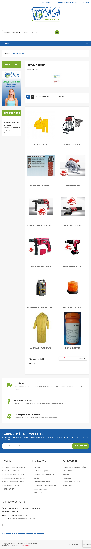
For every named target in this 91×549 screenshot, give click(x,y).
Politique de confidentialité (45, 485)
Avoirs (66, 474)
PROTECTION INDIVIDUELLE (14, 474)
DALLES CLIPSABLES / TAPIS (14, 482)
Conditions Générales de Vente (12, 127)
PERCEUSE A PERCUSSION (41, 266)
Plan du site (39, 493)
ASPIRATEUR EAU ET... (72, 144)
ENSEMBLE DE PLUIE (41, 144)
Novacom (26, 545)
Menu (6, 43)
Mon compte (46, 2)
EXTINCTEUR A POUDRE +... (41, 185)
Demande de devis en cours (66, 2)
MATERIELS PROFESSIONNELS (14, 478)
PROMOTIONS (11, 64)
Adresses (68, 478)
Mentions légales (12, 122)
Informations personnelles (75, 467)
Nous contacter (40, 489)
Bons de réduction (72, 482)
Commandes (69, 471)
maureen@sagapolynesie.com (22, 519)
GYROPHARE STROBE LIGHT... (73, 307)
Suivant (81, 358)
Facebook (2, 525)
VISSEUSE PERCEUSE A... (72, 266)
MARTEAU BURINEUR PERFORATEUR (41, 226)
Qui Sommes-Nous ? (12, 132)
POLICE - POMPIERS (11, 471)
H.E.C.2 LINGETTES (72, 348)
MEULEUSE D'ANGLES (72, 226)
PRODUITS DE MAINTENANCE (15, 467)
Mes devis (68, 485)
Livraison (9, 119)
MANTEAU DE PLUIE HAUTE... (41, 348)
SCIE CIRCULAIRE (73, 185)
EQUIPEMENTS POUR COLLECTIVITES (11, 487)
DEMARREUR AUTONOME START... (41, 307)
